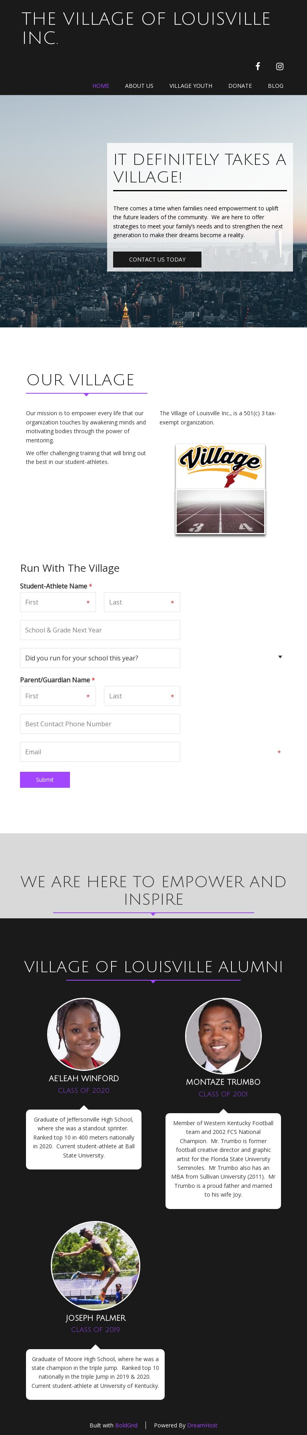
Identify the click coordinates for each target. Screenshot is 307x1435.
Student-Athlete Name (56, 586)
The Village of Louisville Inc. (146, 29)
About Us (139, 85)
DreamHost (202, 1425)
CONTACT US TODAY (157, 259)
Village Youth (190, 85)
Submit (45, 779)
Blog (275, 85)
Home (100, 85)
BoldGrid (126, 1425)
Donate (240, 85)
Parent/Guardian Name (57, 680)
